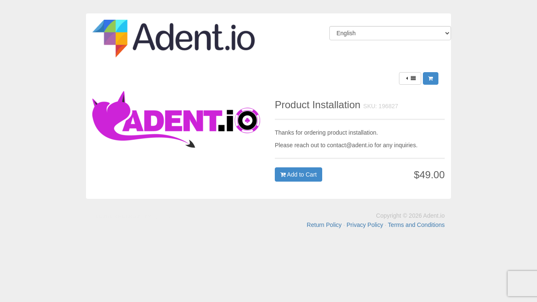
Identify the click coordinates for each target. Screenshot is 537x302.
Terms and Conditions (416, 224)
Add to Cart (298, 174)
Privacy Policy (365, 224)
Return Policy (324, 224)
